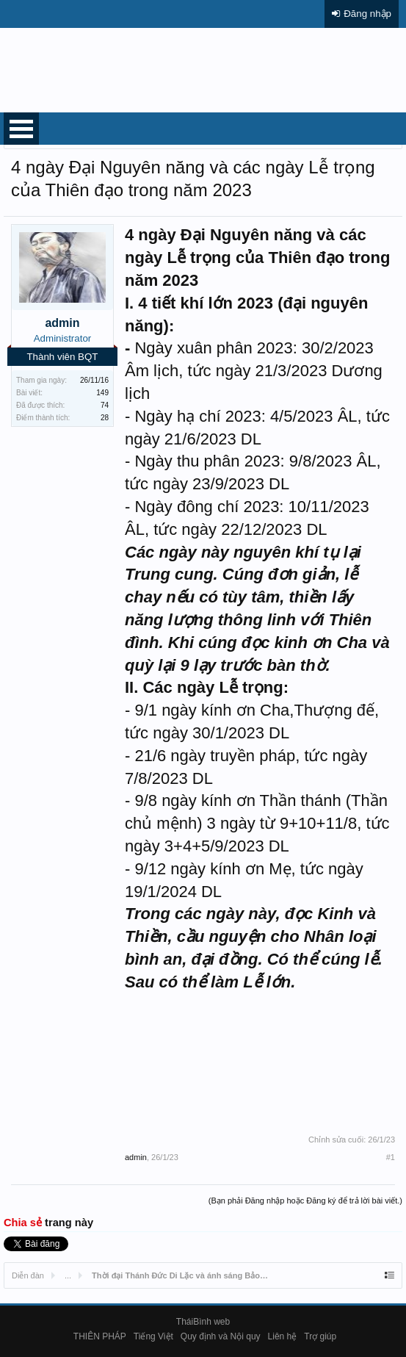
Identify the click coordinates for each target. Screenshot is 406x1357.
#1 (390, 1157)
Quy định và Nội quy (221, 1336)
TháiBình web (203, 1322)
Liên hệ (282, 1336)
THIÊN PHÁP (99, 1336)
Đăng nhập (367, 13)
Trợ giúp (320, 1336)
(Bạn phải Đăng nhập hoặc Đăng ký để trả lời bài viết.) (305, 1200)
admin (62, 323)
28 (105, 418)
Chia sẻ (24, 1222)
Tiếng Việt (153, 1336)
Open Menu (21, 128)
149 (102, 393)
